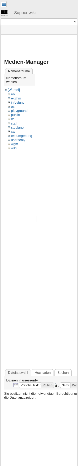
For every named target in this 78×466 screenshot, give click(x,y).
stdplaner (18, 127)
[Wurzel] (14, 90)
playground (19, 111)
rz (12, 119)
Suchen (63, 372)
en (13, 94)
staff (14, 123)
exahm (16, 98)
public (15, 115)
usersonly (18, 140)
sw (13, 131)
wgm (14, 144)
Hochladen (43, 372)
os (13, 106)
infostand (18, 102)
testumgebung (21, 136)
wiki (14, 148)
